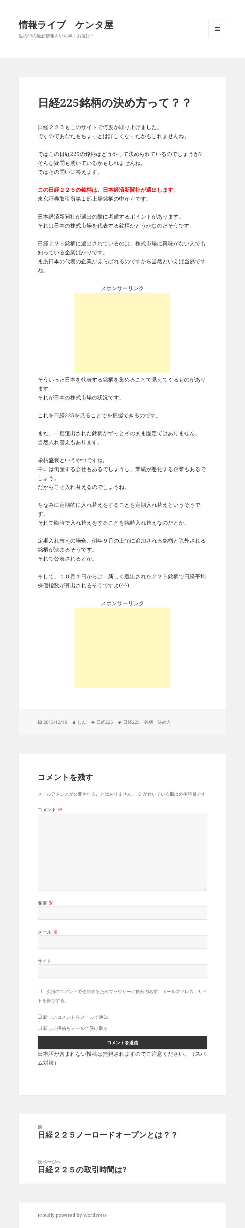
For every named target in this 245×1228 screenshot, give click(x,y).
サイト (45, 961)
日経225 (104, 722)
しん (81, 722)
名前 (45, 903)
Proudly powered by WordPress (72, 1215)
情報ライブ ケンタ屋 (66, 24)
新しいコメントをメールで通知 (75, 1017)
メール (48, 932)
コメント (50, 810)
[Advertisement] (122, 333)
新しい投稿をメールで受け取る (75, 1028)
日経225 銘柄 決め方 (147, 722)
